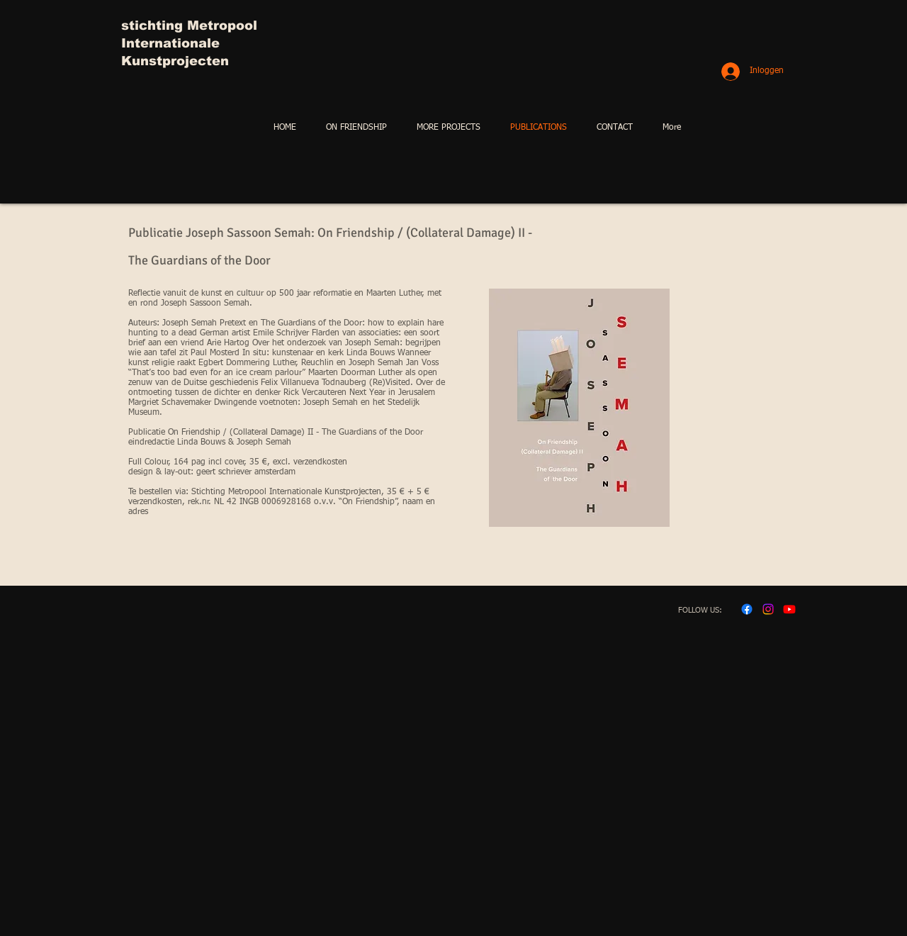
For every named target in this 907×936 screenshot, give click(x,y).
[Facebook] (747, 609)
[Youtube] (789, 609)
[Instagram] (768, 609)
